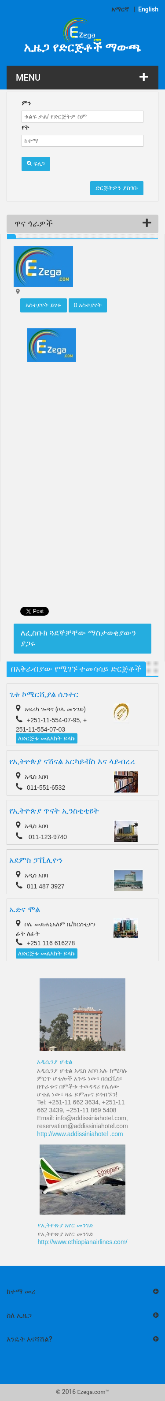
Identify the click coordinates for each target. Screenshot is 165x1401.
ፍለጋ (36, 163)
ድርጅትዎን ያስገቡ (116, 187)
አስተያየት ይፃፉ (44, 304)
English (148, 9)
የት (25, 127)
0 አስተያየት (88, 304)
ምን (26, 103)
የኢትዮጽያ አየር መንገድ (66, 1225)
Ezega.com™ (93, 1392)
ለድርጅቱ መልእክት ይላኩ (46, 738)
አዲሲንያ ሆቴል (55, 1061)
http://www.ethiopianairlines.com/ (83, 1241)
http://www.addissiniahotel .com (80, 1133)
